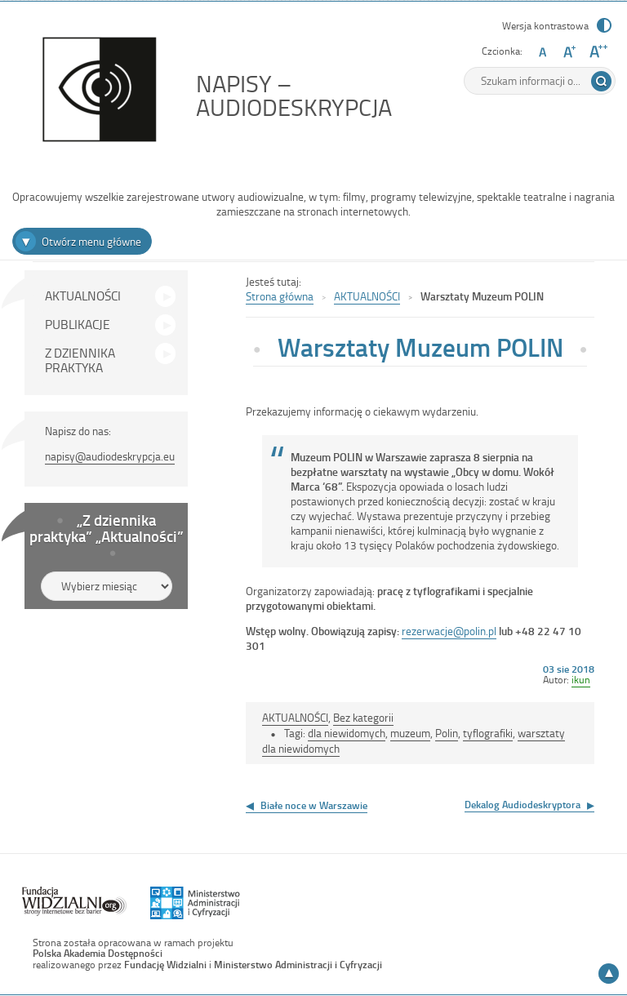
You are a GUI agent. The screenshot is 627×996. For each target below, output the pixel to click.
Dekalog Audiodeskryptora (522, 804)
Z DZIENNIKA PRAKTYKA (80, 360)
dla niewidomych (346, 732)
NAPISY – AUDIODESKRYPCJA (330, 95)
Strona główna (280, 296)
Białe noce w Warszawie (313, 805)
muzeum (410, 732)
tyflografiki (488, 732)
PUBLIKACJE (77, 324)
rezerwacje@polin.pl (449, 630)
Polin (446, 732)
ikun (580, 679)
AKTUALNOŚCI (83, 296)
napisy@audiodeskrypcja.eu (110, 456)
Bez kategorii (363, 717)
